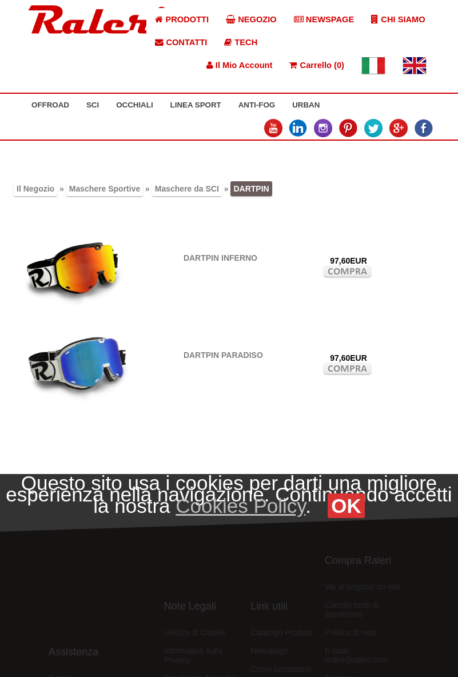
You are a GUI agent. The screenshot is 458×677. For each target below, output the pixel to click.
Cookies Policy (240, 506)
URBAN (306, 105)
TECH (240, 42)
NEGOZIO (251, 19)
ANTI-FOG (256, 105)
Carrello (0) (316, 65)
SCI (92, 105)
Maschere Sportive (105, 188)
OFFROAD (50, 105)
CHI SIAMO (398, 19)
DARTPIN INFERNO (220, 257)
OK (346, 506)
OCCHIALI (134, 105)
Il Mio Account (239, 65)
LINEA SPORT (195, 105)
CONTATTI (181, 42)
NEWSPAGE (324, 19)
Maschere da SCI (187, 188)
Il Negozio (35, 188)
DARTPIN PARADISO (223, 355)
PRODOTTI (182, 19)
